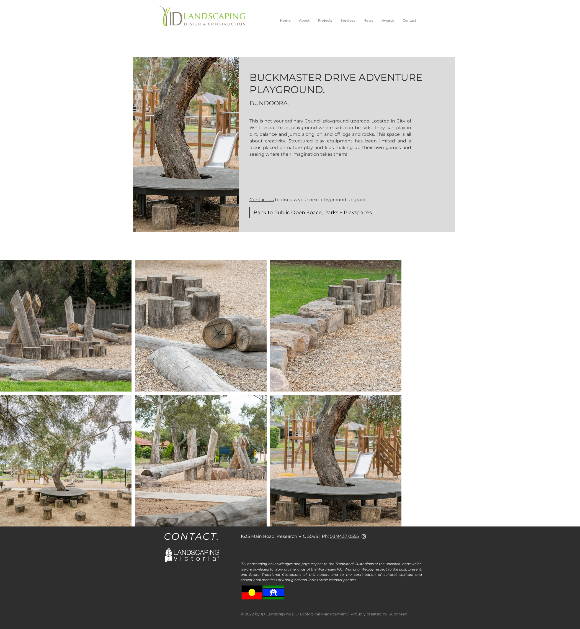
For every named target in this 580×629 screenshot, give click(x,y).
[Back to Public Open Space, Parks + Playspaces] (312, 212)
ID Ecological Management (320, 614)
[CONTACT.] (192, 536)
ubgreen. (399, 614)
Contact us (261, 199)
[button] (325, 20)
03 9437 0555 (344, 536)
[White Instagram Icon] (364, 536)
